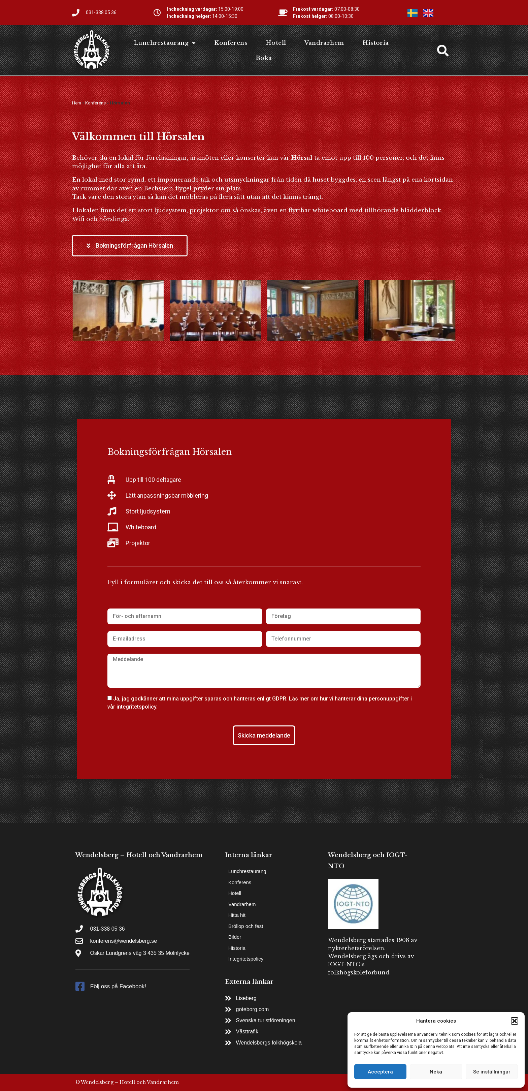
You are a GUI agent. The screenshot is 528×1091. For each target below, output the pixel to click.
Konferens (230, 42)
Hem (76, 102)
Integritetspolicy (245, 959)
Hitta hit (236, 915)
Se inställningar (491, 1072)
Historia (375, 42)
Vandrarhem (324, 42)
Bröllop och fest (245, 926)
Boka (264, 58)
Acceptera (380, 1072)
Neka (436, 1072)
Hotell (276, 42)
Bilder (234, 937)
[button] (514, 1021)
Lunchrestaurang (165, 43)
